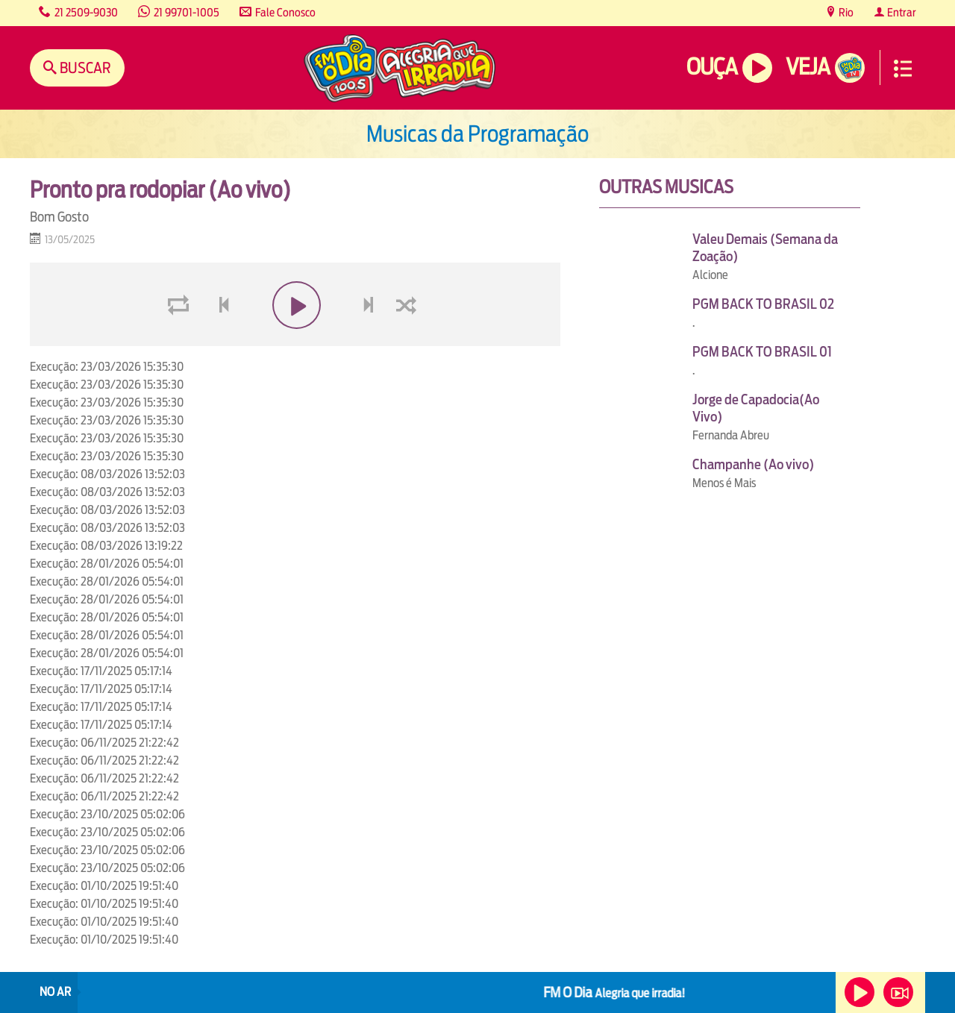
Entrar (900, 12)
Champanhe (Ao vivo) (753, 464)
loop (180, 340)
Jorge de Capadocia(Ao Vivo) (755, 408)
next (370, 340)
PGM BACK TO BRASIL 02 (763, 304)
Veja (808, 67)
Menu (902, 68)
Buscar (84, 67)
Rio (845, 12)
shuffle (408, 340)
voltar (219, 340)
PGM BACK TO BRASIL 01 (762, 352)
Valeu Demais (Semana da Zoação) (765, 247)
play (295, 340)
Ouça (711, 67)
